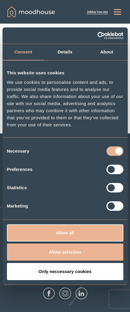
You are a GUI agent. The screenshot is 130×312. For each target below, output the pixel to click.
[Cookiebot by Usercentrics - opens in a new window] (97, 36)
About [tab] (106, 51)
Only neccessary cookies (65, 271)
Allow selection (65, 251)
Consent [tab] (23, 51)
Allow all (65, 232)
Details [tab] (65, 51)
